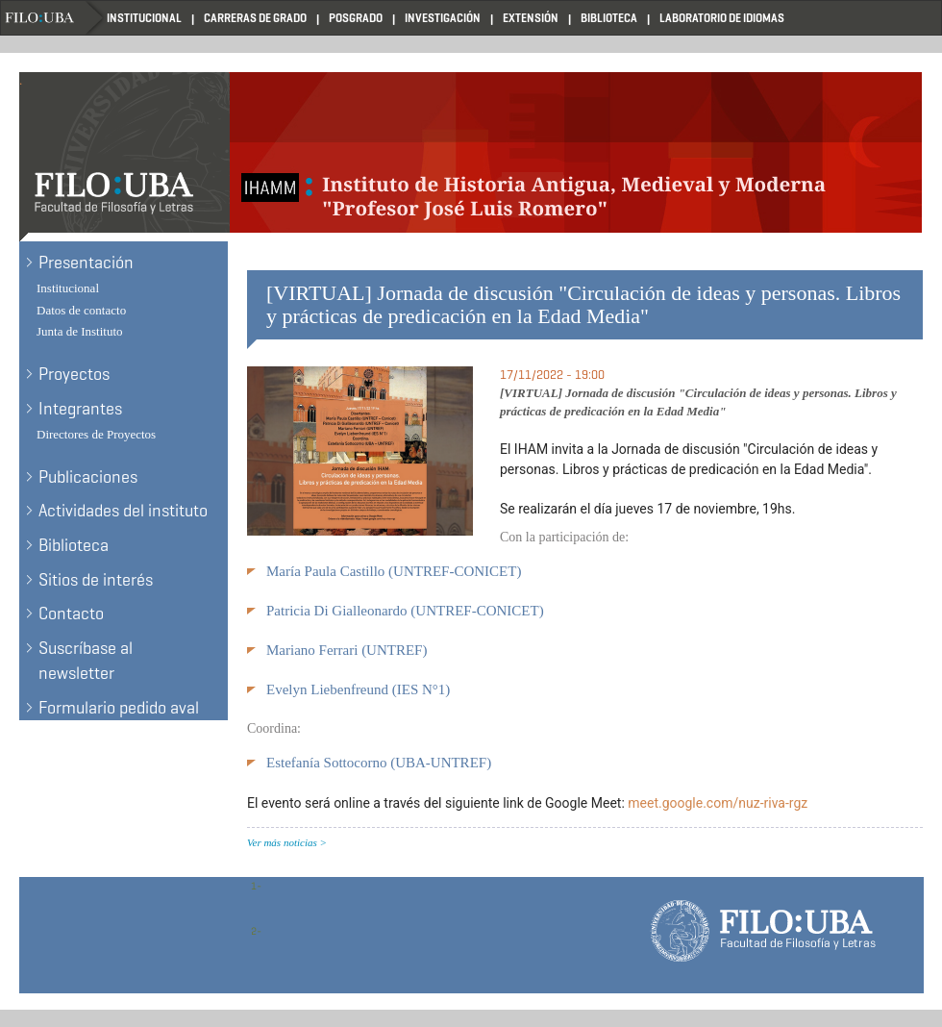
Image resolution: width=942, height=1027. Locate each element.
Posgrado (356, 18)
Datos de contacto (81, 310)
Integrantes (80, 408)
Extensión (530, 18)
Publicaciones (87, 477)
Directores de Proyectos (96, 434)
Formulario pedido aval (118, 707)
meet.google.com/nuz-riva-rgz (717, 803)
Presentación (86, 262)
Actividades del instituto (123, 510)
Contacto (71, 613)
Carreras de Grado (255, 18)
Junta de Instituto (80, 331)
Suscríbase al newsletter (85, 661)
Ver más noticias (282, 842)
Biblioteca (609, 18)
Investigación (443, 18)
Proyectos (74, 374)
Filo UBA (54, 18)
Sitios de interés (95, 579)
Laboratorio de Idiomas (721, 18)
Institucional (144, 18)
